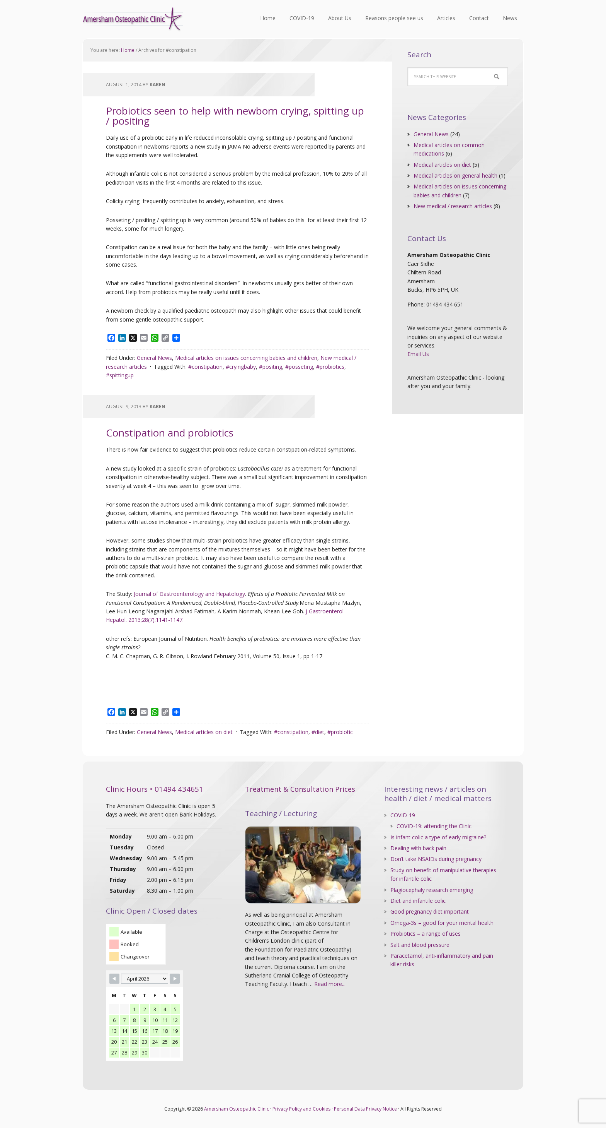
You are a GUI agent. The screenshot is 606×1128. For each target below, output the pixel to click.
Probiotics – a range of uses (425, 933)
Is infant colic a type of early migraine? (438, 837)
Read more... (330, 984)
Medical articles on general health (455, 175)
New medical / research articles (453, 206)
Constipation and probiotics (169, 433)
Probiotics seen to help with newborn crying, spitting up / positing (235, 116)
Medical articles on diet (204, 732)
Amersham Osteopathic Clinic (133, 19)
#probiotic (340, 732)
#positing (270, 366)
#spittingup (120, 375)
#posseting (299, 366)
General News (154, 357)
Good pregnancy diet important (429, 911)
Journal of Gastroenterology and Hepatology (189, 593)
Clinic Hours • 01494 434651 (154, 789)
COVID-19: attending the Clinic (434, 826)
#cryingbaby (241, 366)
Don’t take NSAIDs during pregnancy (436, 859)
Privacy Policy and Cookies (301, 1109)
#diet (318, 732)
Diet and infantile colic (418, 900)
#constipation (205, 366)
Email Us (418, 354)
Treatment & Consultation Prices (300, 789)
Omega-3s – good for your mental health (442, 922)
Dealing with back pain (418, 848)
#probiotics (330, 366)
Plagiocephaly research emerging (431, 889)
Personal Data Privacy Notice (365, 1109)
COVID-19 (402, 815)
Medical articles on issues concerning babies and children (246, 357)
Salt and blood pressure (419, 944)
